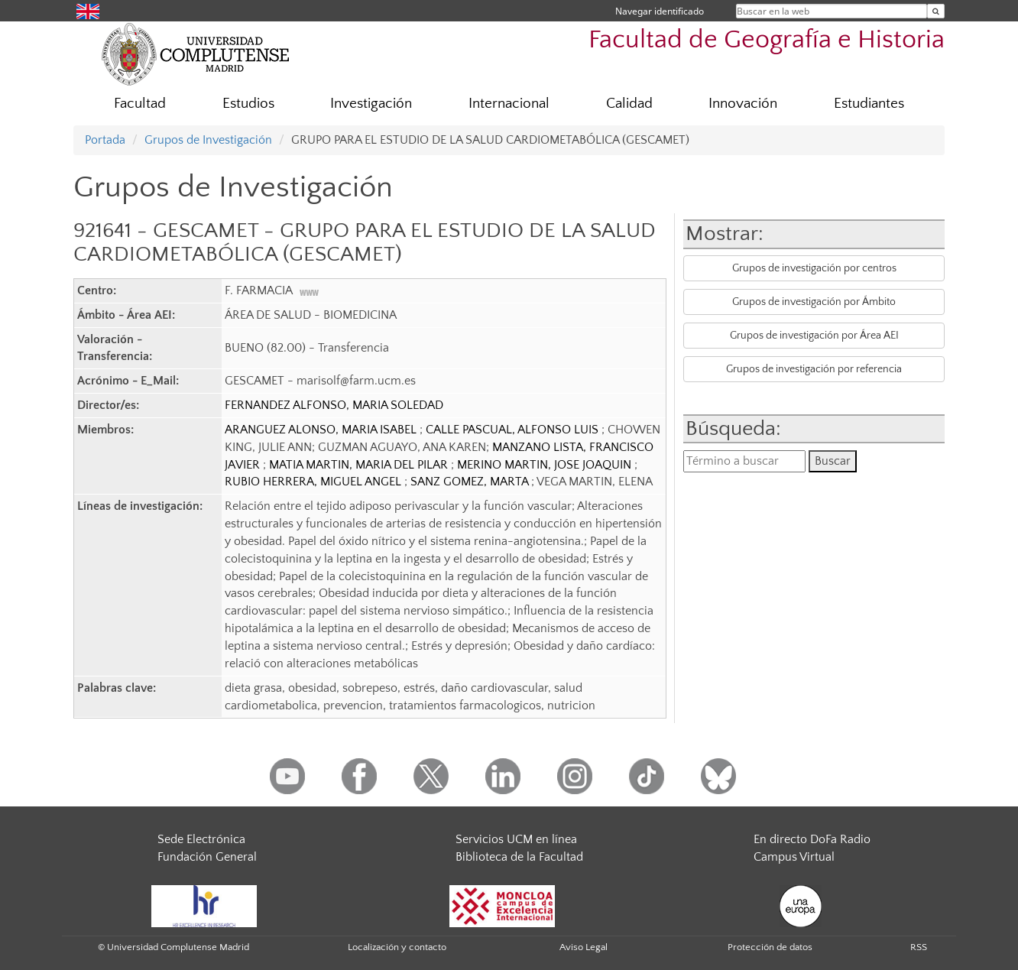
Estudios (248, 104)
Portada (105, 140)
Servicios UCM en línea (516, 839)
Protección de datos (770, 947)
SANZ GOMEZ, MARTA (470, 481)
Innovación (742, 104)
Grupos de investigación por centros (814, 268)
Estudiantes (869, 104)
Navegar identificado (659, 11)
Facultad (140, 104)
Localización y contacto (397, 947)
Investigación (371, 104)
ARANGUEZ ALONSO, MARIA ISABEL (322, 429)
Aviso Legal (583, 947)
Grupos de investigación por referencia (814, 369)
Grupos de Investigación (208, 140)
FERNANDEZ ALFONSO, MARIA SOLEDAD (334, 405)
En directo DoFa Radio (812, 839)
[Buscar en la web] (936, 11)
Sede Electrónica (201, 839)
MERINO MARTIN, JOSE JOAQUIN (545, 465)
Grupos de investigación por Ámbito (814, 302)
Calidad (629, 104)
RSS (918, 947)
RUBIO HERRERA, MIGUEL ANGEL (314, 481)
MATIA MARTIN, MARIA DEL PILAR (360, 465)
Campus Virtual (794, 857)
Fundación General (207, 857)
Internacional (509, 104)
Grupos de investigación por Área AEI (814, 335)
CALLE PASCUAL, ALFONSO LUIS (513, 429)
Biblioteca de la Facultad (519, 857)
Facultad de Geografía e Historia (766, 40)
